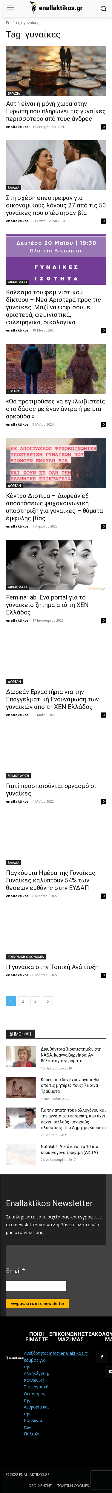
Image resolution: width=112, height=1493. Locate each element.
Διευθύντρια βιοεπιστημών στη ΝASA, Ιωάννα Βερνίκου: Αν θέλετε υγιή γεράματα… (71, 1055)
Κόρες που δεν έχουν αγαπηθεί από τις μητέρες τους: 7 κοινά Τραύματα (70, 1085)
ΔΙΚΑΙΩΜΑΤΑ (17, 282)
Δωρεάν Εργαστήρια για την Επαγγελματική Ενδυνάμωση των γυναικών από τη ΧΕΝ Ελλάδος (52, 699)
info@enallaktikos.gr (68, 1353)
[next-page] (48, 1001)
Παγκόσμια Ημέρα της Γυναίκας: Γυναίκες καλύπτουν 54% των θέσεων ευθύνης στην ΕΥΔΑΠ (51, 880)
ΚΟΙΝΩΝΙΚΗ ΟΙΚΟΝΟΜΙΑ (26, 957)
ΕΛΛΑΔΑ (13, 188)
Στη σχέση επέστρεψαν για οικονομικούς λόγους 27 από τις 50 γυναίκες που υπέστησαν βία (56, 205)
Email (15, 1270)
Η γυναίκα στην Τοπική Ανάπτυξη (52, 967)
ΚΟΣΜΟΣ (14, 391)
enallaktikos (17, 126)
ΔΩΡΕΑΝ (14, 485)
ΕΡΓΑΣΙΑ (14, 93)
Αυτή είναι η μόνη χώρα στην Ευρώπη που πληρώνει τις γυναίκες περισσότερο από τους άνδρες (56, 111)
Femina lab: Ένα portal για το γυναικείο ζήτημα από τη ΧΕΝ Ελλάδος (47, 605)
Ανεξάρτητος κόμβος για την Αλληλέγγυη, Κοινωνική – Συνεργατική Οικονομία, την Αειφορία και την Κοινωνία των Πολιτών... (36, 1393)
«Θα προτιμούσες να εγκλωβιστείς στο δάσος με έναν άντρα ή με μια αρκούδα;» (55, 409)
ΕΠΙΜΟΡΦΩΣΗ (18, 776)
